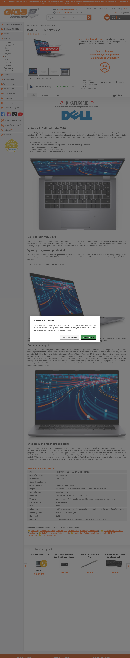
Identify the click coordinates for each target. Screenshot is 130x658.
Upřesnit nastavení (69, 337)
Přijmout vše (88, 337)
